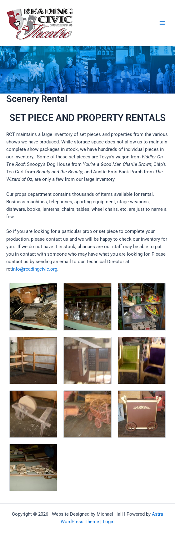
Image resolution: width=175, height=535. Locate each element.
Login (108, 521)
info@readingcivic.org (34, 269)
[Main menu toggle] (162, 23)
